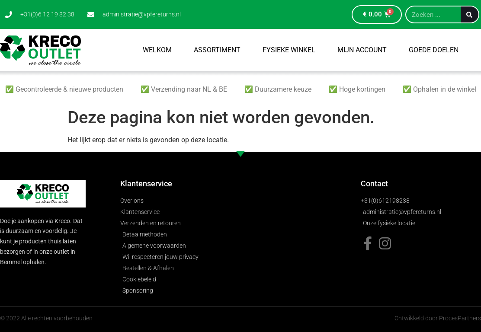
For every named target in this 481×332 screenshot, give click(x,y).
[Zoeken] (469, 14)
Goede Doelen (434, 50)
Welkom (157, 50)
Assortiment (217, 50)
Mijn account (362, 50)
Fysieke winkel (289, 50)
